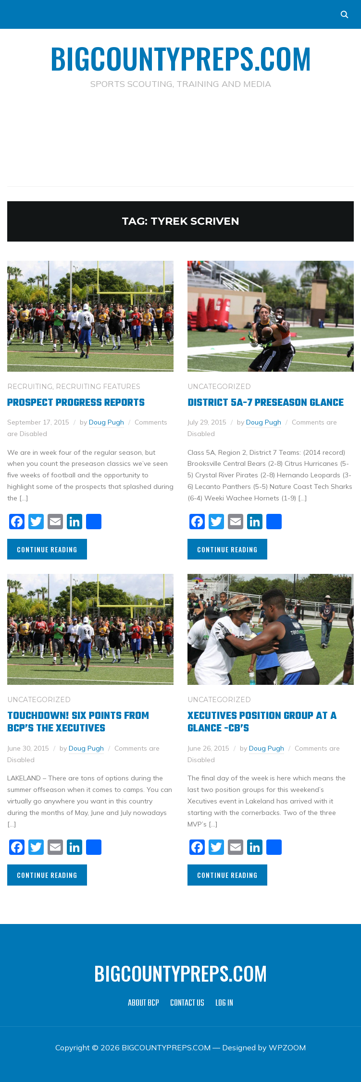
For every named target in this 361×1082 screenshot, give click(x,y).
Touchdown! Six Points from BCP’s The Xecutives (78, 721)
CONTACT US (187, 1002)
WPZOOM (287, 1046)
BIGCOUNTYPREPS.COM (180, 57)
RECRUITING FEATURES (98, 386)
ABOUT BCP (143, 1002)
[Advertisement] (182, 123)
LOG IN (224, 1002)
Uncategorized (219, 386)
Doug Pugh (106, 421)
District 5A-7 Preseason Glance (265, 403)
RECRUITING (29, 386)
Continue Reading (47, 549)
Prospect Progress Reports (76, 403)
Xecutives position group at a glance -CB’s (261, 721)
